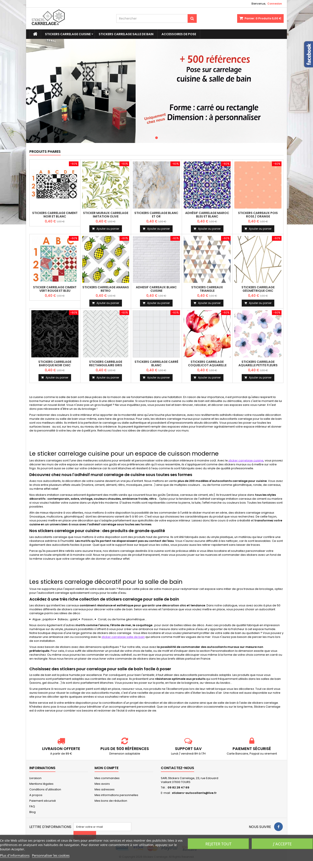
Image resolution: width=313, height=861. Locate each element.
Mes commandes (107, 778)
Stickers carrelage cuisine (68, 34)
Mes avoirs (102, 784)
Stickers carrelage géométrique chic (258, 289)
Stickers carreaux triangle (207, 289)
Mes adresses (105, 789)
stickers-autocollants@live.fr (194, 793)
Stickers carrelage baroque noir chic (54, 363)
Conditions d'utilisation (45, 789)
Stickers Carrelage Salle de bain (126, 34)
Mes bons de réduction (111, 801)
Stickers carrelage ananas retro (105, 289)
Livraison (35, 778)
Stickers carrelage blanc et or (156, 215)
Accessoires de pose (178, 34)
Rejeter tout (218, 843)
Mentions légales (41, 784)
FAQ (32, 806)
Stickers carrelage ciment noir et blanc (55, 215)
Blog (32, 812)
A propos (35, 795)
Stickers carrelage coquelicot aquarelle (207, 363)
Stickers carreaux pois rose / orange (258, 215)
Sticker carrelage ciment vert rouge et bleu (55, 289)
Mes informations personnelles (116, 795)
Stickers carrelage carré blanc (156, 363)
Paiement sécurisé (42, 801)
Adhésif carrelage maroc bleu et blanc (207, 215)
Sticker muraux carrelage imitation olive (105, 215)
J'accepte (282, 843)
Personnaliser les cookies (51, 855)
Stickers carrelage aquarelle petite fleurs (258, 363)
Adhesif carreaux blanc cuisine (156, 289)
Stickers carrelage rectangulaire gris (105, 363)
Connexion (274, 3)
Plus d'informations (15, 855)
